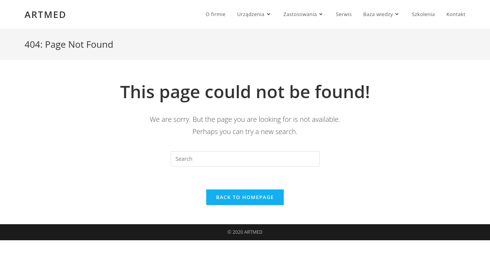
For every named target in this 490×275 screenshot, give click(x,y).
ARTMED (45, 14)
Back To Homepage (245, 197)
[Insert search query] (245, 159)
